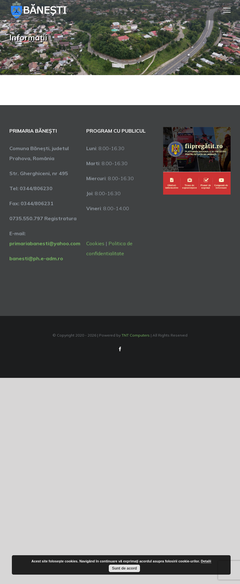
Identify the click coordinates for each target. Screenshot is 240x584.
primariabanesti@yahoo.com (44, 243)
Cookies (95, 243)
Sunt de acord (124, 568)
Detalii (206, 561)
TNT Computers (136, 335)
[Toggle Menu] (227, 10)
